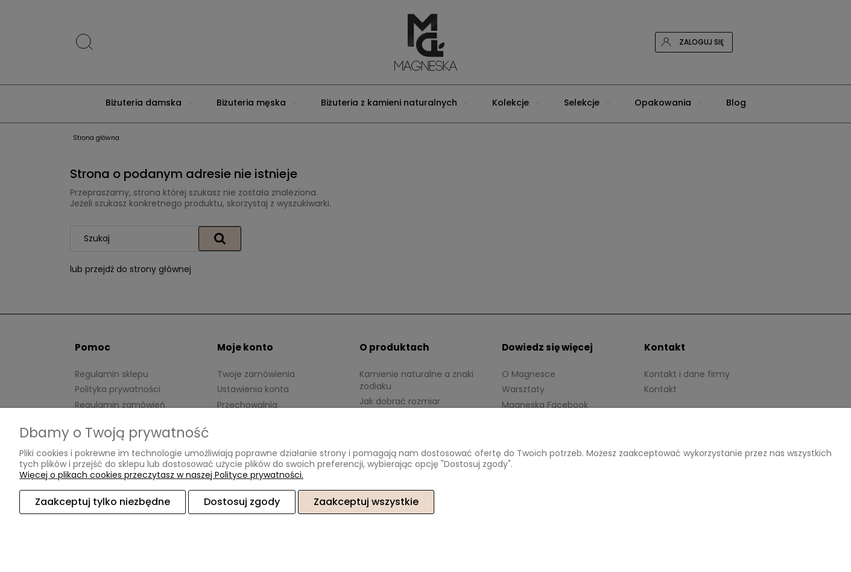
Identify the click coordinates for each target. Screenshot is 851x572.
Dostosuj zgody (242, 502)
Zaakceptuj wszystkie (366, 502)
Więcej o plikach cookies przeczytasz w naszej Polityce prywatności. (161, 475)
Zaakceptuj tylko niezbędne (102, 502)
